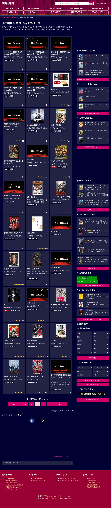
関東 (95, 333)
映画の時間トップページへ (11, 463)
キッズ (96, 371)
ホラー (96, 375)
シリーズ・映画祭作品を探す (92, 285)
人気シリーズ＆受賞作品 (14, 485)
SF (78, 371)
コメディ (80, 375)
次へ (60, 404)
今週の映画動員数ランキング (86, 79)
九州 (78, 352)
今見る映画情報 (92, 485)
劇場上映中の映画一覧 (92, 113)
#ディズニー (93, 282)
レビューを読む (98, 12)
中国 (78, 348)
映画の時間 (6, 18)
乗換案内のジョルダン (48, 496)
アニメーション (99, 367)
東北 (95, 341)
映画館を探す (12, 12)
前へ (14, 404)
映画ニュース (33, 12)
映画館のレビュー (39, 480)
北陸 (95, 344)
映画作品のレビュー (13, 487)
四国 (95, 348)
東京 (78, 333)
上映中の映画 (33, 8)
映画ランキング (98, 8)
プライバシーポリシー (65, 496)
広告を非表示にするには (63, 456)
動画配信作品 (76, 12)
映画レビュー (92, 268)
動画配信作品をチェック (92, 147)
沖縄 (95, 352)
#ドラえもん (81, 278)
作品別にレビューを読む (14, 489)
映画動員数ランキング (67, 478)
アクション (80, 367)
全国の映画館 (37, 478)
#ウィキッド (91, 278)
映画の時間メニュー (12, 8)
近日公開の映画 (76, 8)
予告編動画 (55, 12)
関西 (78, 337)
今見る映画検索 (101, 3)
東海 (95, 337)
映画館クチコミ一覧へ (92, 380)
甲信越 (79, 344)
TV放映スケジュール (94, 483)
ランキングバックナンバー (69, 480)
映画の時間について (92, 400)
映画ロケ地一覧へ (92, 384)
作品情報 (15, 18)
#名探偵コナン (81, 282)
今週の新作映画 (55, 8)
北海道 (79, 341)
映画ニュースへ (92, 210)
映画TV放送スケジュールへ (92, 319)
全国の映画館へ (92, 358)
